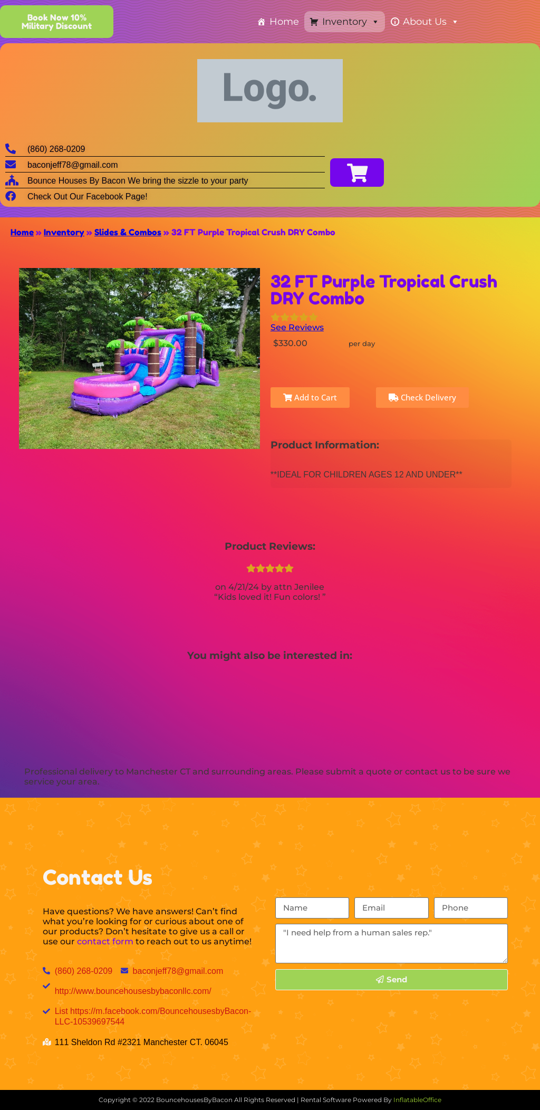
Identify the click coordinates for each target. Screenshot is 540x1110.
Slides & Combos (127, 232)
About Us (431, 21)
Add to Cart (310, 397)
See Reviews (297, 327)
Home (284, 21)
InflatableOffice (417, 1100)
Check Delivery (422, 397)
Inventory (351, 21)
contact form (105, 941)
